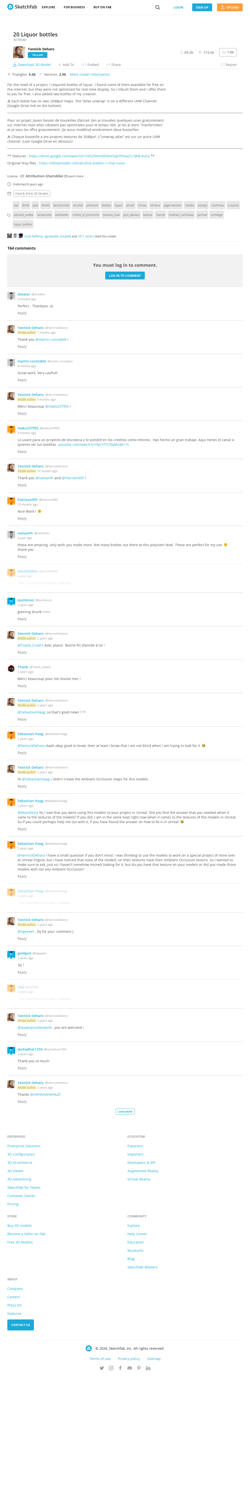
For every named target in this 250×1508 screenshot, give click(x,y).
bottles (106, 337)
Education (135, 1374)
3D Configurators (21, 1286)
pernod (202, 347)
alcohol (78, 337)
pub (35, 337)
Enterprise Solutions (24, 1277)
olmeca (155, 337)
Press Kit (14, 1437)
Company (15, 1420)
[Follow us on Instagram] (111, 1500)
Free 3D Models (20, 1374)
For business (74, 7)
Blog (131, 1390)
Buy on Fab (102, 7)
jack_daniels (131, 347)
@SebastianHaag (31, 844)
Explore (48, 7)
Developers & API (141, 1294)
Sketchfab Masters (142, 1399)
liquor (119, 337)
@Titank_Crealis (30, 777)
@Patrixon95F (73, 609)
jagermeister (172, 337)
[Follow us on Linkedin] (148, 1500)
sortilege (217, 347)
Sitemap (154, 1490)
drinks (46, 337)
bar (16, 337)
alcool (130, 337)
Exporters (135, 1277)
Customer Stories (21, 1327)
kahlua (147, 347)
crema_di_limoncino (85, 347)
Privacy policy (129, 1490)
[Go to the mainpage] (22, 7)
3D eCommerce (19, 1294)
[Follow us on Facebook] (120, 1500)
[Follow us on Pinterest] (139, 1500)
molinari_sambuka (181, 347)
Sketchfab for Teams (24, 1319)
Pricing (13, 1336)
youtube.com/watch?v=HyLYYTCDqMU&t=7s (93, 576)
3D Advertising (19, 1311)
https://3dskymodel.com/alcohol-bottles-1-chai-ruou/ (82, 295)
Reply (22, 445)
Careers (13, 1428)
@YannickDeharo (31, 877)
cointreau (217, 337)
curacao (233, 337)
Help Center (137, 1365)
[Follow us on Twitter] (102, 1500)
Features (14, 1445)
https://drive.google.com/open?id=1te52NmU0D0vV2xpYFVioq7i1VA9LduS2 (89, 288)
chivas (142, 337)
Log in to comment (125, 407)
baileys (203, 337)
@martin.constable (50, 471)
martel (160, 347)
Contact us (20, 1457)
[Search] (158, 7)
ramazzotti (44, 347)
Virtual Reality (138, 1311)
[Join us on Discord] (129, 1500)
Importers (135, 1286)
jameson (92, 337)
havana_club (111, 347)
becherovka (61, 337)
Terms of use (100, 1490)
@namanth (44, 609)
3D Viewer (15, 1302)
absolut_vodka (23, 347)
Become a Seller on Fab (26, 1365)
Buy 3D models (19, 1357)
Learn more (73, 308)
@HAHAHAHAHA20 (45, 1226)
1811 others (86, 368)
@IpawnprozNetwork (35, 1159)
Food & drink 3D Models (31, 325)
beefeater (62, 347)
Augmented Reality (142, 1302)
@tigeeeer (26, 1063)
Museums (135, 1382)
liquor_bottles (23, 356)
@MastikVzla (28, 944)
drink (25, 337)
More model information (90, 206)
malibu (189, 337)
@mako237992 (57, 538)
